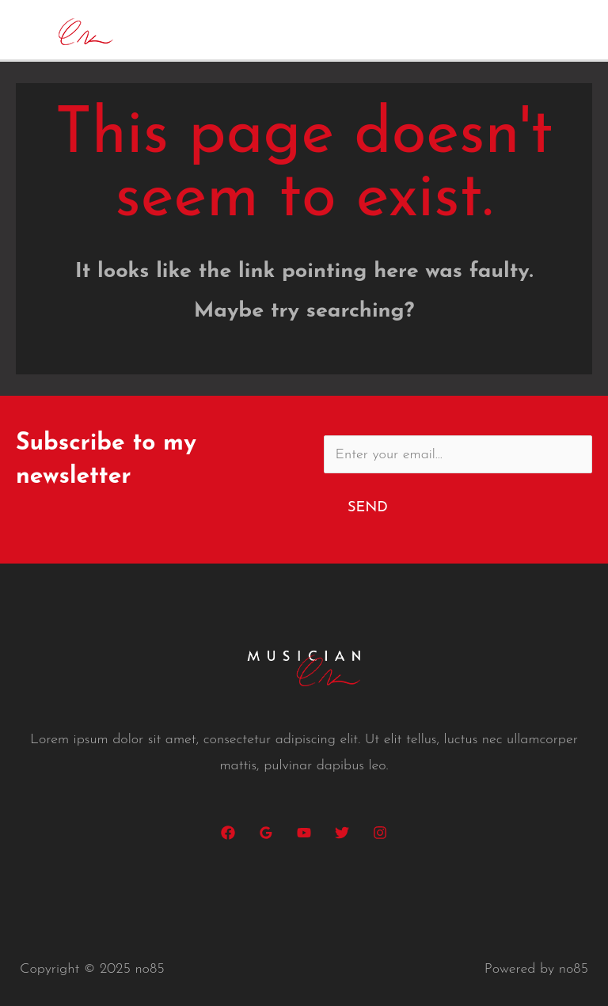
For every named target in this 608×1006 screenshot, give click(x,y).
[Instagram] (380, 833)
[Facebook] (228, 833)
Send (368, 507)
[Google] (266, 833)
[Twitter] (342, 833)
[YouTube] (304, 833)
